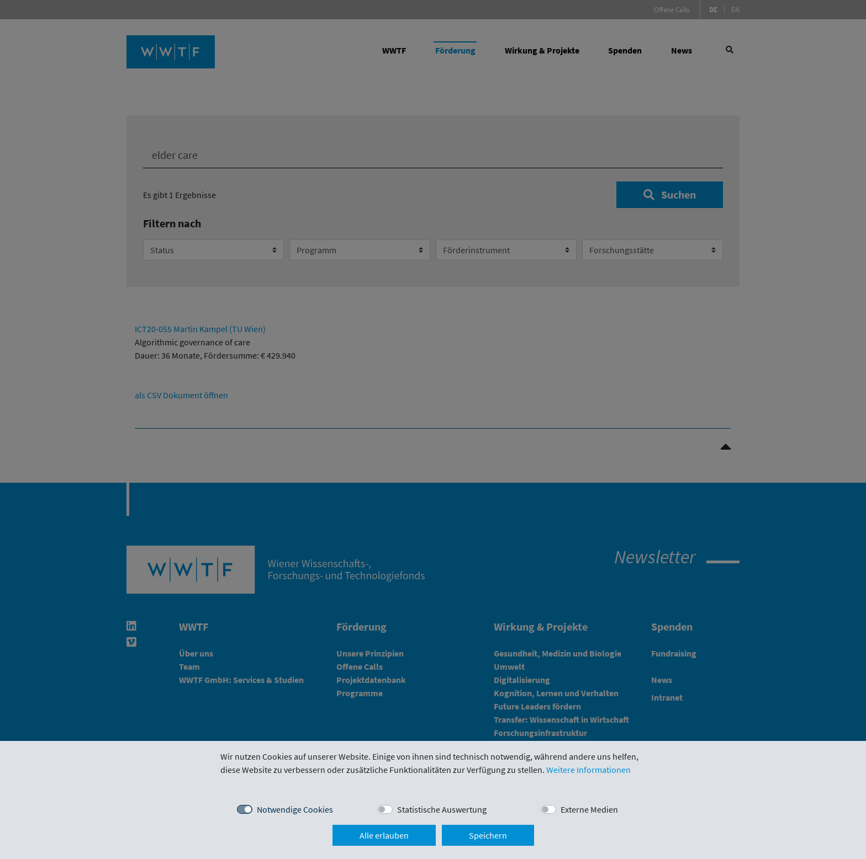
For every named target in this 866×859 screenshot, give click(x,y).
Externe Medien (589, 809)
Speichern (488, 835)
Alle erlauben (384, 835)
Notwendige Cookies (295, 809)
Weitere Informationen (588, 769)
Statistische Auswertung (442, 809)
